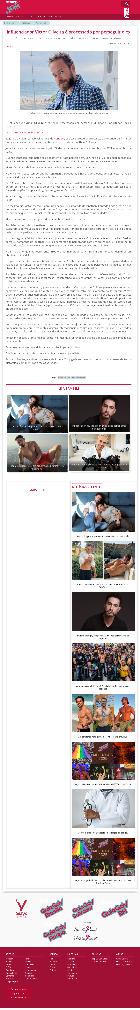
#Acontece (72, 969)
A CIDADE (10, 17)
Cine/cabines (11, 975)
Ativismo (53, 963)
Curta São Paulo (99, 963)
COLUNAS (96, 956)
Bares (8, 966)
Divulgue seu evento (19, 995)
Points (28, 969)
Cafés (8, 969)
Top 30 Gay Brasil (100, 960)
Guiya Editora (122, 960)
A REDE (119, 956)
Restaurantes (31, 972)
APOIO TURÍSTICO (54, 17)
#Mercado (72, 975)
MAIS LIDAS (37, 490)
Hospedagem (12, 983)
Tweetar (9, 46)
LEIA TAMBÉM (68, 388)
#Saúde (70, 977)
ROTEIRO (10, 956)
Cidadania (10, 972)
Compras (10, 977)
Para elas (29, 966)
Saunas (28, 975)
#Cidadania (72, 966)
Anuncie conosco (19, 990)
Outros (53, 972)
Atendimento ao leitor (19, 999)
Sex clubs (29, 977)
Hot (51, 960)
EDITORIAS (72, 956)
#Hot (69, 972)
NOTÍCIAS (19, 17)
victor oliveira (64, 377)
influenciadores (78, 377)
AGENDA (54, 956)
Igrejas (28, 960)
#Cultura (71, 963)
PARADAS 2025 (40, 17)
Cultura (53, 969)
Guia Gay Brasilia (124, 966)
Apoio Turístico (32, 980)
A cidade (9, 960)
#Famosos (41, 23)
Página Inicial (10, 23)
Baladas (9, 963)
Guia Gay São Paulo (125, 963)
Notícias (26, 23)
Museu (28, 963)
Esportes (10, 980)
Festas (53, 966)
